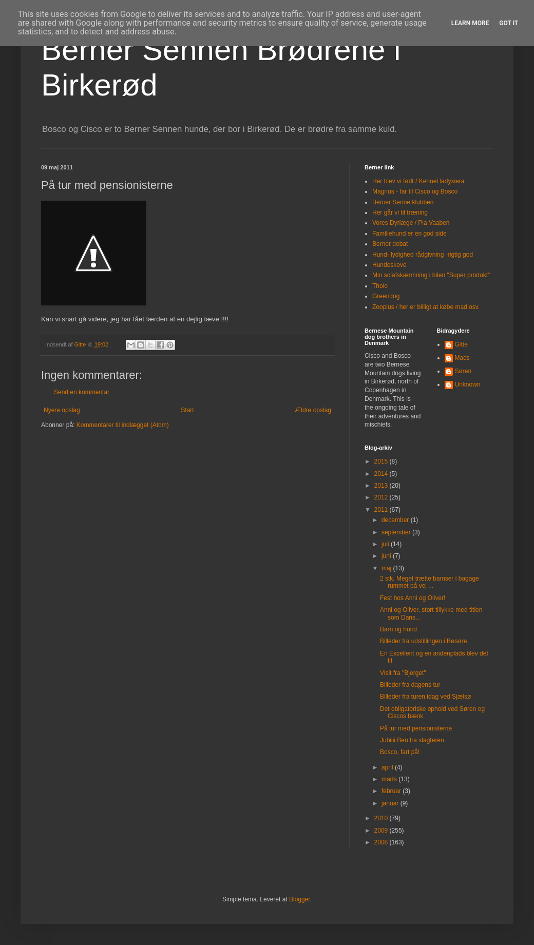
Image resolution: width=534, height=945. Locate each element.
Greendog (385, 296)
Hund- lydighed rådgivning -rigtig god (422, 254)
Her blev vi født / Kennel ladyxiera (418, 181)
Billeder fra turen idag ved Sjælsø (425, 696)
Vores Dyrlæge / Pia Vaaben (411, 222)
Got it (508, 23)
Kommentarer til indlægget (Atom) (123, 425)
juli (386, 544)
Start (187, 410)
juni (387, 556)
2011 (382, 509)
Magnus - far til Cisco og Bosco (414, 191)
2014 (382, 473)
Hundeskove (389, 264)
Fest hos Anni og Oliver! (412, 598)
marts (390, 779)
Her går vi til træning (400, 212)
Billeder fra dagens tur (410, 684)
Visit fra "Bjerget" (403, 673)
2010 (382, 818)
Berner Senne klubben (402, 202)
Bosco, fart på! (399, 752)
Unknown (468, 384)
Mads (462, 357)
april (388, 767)
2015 (382, 461)
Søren (463, 371)
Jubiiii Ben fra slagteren (412, 740)
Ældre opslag (313, 410)
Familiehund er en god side (409, 233)
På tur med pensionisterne (416, 728)
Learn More (470, 23)
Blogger (299, 899)
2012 (382, 497)
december (396, 520)
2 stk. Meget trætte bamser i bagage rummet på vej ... (429, 582)
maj (387, 568)
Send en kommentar (81, 392)
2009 (382, 830)
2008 (382, 842)
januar (391, 803)
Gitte (461, 344)
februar (392, 791)
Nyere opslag (62, 410)
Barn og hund (398, 629)
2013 (382, 485)
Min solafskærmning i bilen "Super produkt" (431, 275)
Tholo (380, 286)
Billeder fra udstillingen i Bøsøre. (424, 641)
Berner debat (390, 243)
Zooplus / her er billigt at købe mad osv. (426, 307)
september (397, 532)
